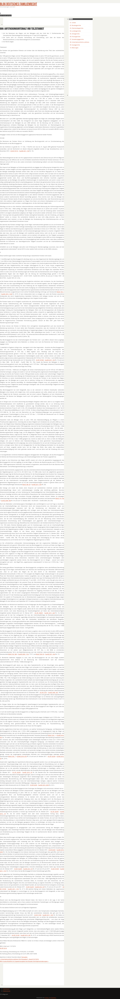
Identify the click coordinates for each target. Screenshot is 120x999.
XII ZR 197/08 (40, 360)
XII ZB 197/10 (14, 151)
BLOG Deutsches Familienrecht (18, 4)
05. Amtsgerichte (74, 34)
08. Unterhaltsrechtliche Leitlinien (79, 42)
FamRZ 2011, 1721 (13, 889)
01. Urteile (73, 22)
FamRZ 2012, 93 (27, 772)
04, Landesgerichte (75, 31)
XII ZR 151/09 (15, 935)
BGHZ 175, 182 (59, 498)
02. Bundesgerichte (75, 25)
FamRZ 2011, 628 (49, 613)
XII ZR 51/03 (43, 692)
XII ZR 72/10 (3, 948)
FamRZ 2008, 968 (6, 500)
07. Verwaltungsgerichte (77, 39)
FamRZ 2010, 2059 (43, 785)
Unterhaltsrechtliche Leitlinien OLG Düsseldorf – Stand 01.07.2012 (19, 959)
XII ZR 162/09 (51, 756)
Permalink (24, 957)
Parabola (47, 997)
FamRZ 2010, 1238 (6, 294)
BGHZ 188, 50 (26, 484)
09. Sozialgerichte (75, 45)
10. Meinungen (74, 48)
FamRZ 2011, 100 (24, 151)
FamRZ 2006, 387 (53, 692)
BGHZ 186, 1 (60, 292)
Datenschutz (6, 991)
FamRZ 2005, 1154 (23, 654)
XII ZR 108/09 (39, 613)
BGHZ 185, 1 (51, 735)
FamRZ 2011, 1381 (48, 915)
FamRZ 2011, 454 (36, 484)
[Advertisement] (31, 12)
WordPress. (53, 997)
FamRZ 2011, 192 (50, 360)
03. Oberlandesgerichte (76, 28)
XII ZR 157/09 (55, 869)
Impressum (6, 989)
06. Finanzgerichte (75, 36)
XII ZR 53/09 (33, 785)
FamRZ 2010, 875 (22, 756)
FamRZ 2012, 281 (26, 935)
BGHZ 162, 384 (12, 654)
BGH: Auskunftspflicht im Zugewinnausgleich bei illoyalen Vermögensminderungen (24, 961)
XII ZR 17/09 (37, 915)
